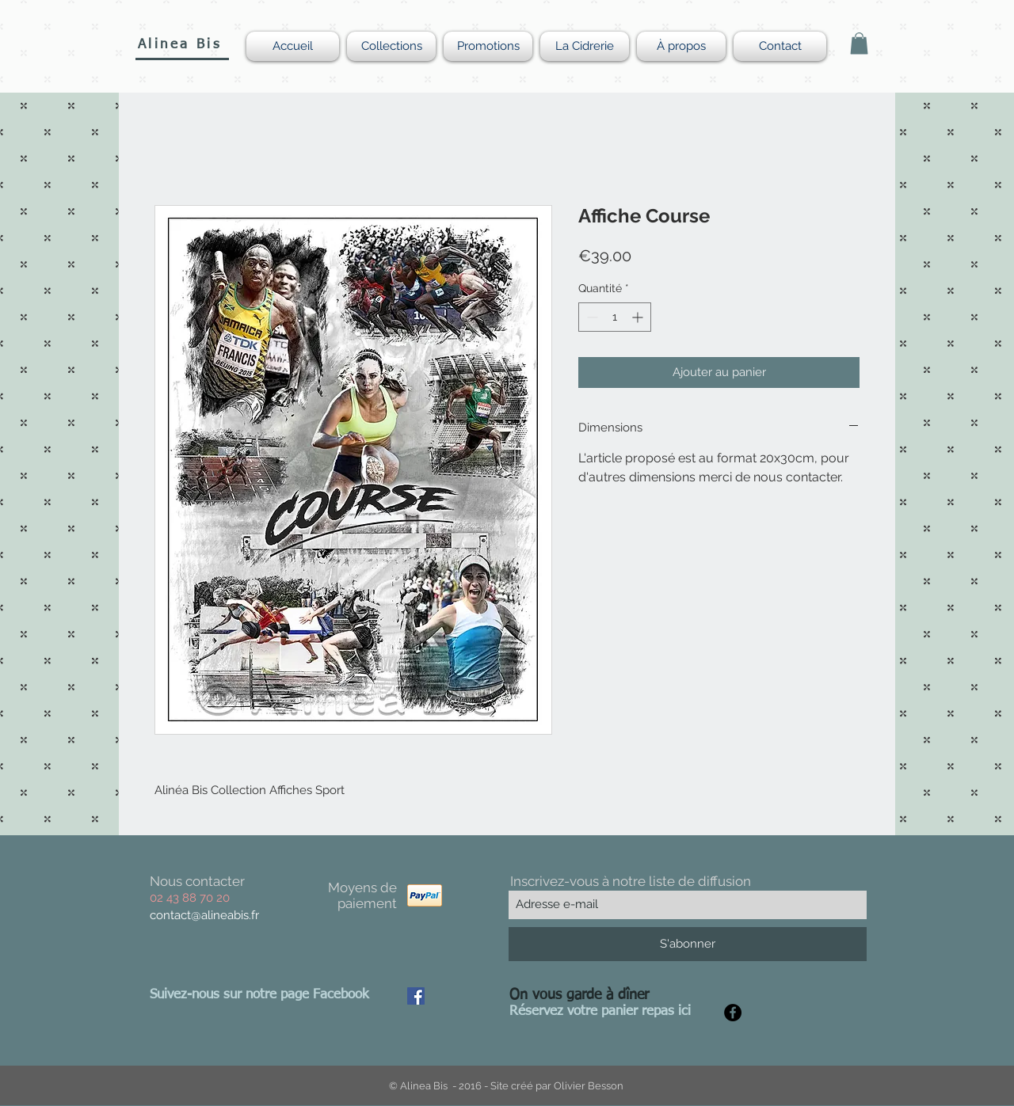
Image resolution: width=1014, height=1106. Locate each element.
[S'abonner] (688, 944)
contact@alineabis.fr (204, 915)
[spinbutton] (614, 317)
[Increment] (639, 317)
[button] (859, 43)
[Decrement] (590, 317)
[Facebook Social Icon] (416, 996)
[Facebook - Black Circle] (732, 1012)
